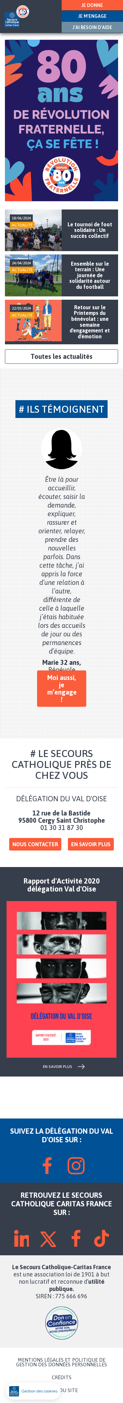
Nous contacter (35, 844)
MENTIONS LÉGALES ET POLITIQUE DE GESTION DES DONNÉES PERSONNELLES (61, 1362)
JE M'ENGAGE (92, 16)
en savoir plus (57, 1066)
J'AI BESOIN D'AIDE (92, 27)
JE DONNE (92, 5)
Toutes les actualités (61, 356)
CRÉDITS (62, 1377)
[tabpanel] (61, 550)
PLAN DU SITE (62, 1390)
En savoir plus (91, 844)
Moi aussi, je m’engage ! (62, 688)
